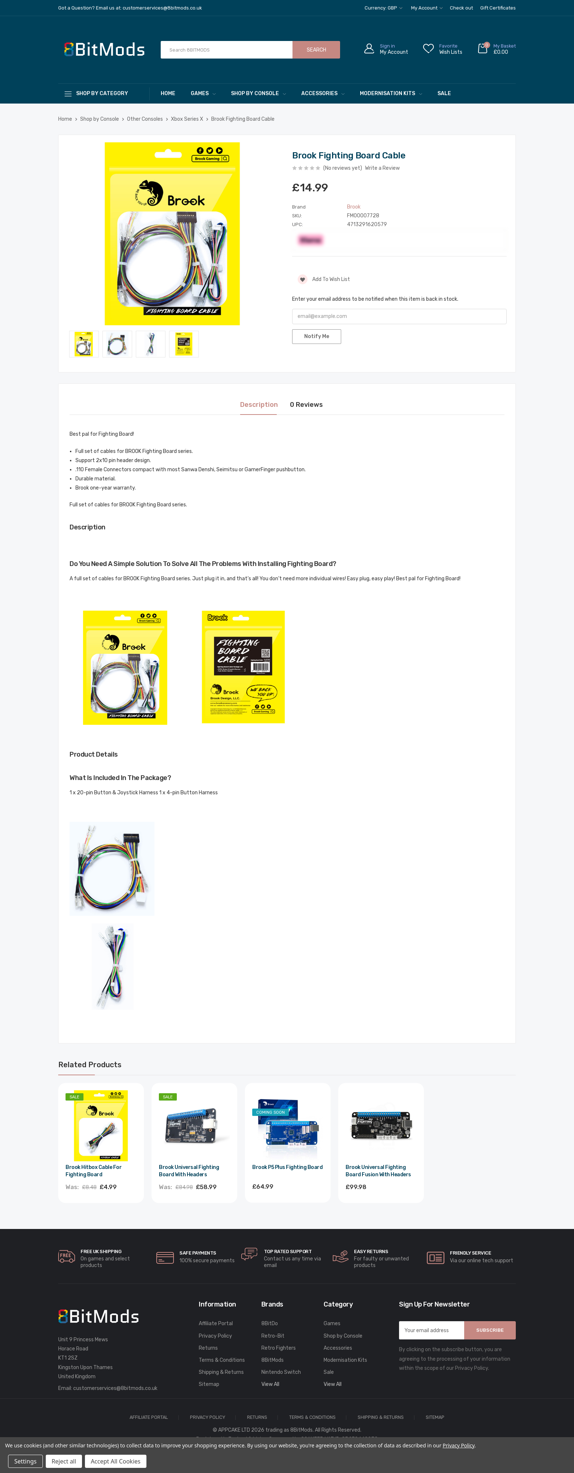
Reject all (64, 1461)
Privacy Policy (215, 1336)
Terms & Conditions (222, 1360)
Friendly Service (470, 1253)
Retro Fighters (278, 1348)
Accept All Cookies (116, 1461)
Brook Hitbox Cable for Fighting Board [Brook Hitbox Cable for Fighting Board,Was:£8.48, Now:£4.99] (94, 1171)
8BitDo (269, 1323)
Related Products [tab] (90, 1064)
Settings (25, 1461)
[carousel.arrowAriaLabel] (66, 1256)
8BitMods (272, 1360)
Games (203, 93)
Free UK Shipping (101, 1251)
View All (270, 1384)
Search (316, 50)
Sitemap (209, 1384)
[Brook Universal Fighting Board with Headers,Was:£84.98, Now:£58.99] (194, 1125)
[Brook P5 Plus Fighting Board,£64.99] (287, 1125)
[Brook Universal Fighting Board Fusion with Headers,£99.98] (381, 1125)
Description (259, 405)
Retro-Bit (272, 1336)
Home (168, 93)
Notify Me (316, 336)
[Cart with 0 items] (496, 50)
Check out (461, 8)
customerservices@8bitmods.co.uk (115, 1388)
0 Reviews (306, 405)
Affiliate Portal (216, 1323)
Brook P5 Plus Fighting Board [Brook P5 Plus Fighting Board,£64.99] (287, 1167)
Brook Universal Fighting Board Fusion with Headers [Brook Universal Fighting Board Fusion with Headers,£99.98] (378, 1171)
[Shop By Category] (104, 93)
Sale (444, 93)
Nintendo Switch (281, 1372)
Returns (208, 1348)
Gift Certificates (498, 8)
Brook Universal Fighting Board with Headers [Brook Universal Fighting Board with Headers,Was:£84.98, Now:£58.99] (189, 1171)
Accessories (322, 93)
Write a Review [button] (382, 168)
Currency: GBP (383, 8)
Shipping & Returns (221, 1372)
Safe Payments (197, 1253)
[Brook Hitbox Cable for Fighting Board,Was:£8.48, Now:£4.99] (101, 1125)
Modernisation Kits (391, 93)
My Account (427, 8)
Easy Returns (371, 1251)
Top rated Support (288, 1251)
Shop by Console (258, 93)
